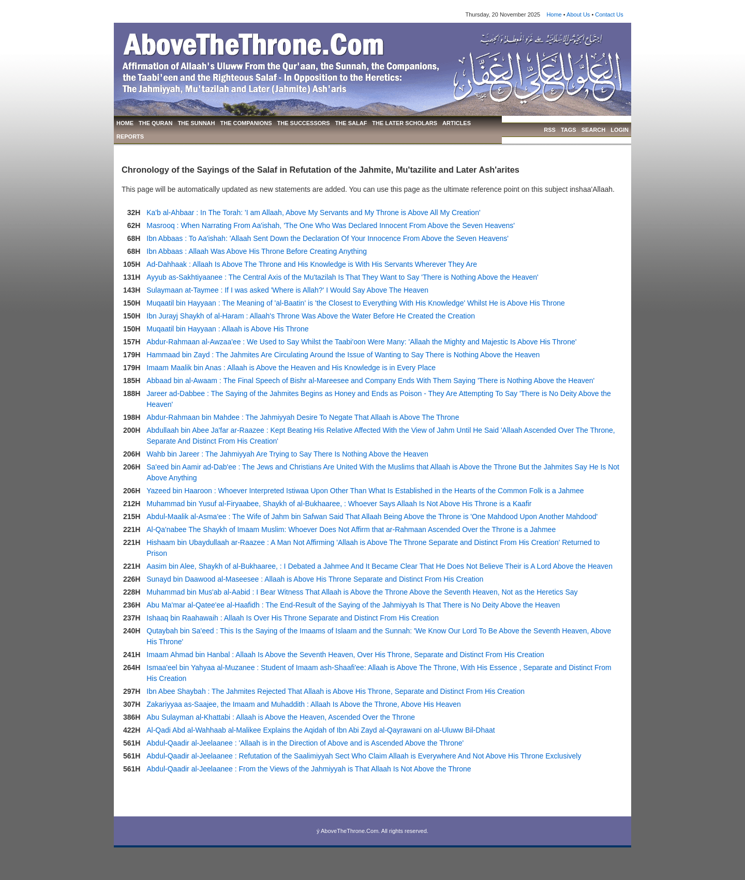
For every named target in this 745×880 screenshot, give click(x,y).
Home (553, 14)
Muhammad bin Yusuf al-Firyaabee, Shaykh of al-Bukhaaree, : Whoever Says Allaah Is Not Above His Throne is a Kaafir (338, 503)
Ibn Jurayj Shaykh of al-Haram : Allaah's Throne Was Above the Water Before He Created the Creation (310, 316)
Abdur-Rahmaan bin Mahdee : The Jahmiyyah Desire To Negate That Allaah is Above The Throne (302, 417)
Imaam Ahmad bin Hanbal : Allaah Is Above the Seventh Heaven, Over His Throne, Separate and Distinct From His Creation (345, 654)
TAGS (568, 130)
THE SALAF (351, 123)
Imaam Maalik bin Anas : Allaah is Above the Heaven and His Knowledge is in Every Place (291, 367)
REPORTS (130, 136)
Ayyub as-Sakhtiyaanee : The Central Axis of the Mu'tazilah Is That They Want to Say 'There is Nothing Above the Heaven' (342, 277)
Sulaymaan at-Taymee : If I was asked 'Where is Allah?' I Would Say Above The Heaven (287, 290)
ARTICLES (456, 123)
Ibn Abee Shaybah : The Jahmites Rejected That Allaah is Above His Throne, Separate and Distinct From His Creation (335, 691)
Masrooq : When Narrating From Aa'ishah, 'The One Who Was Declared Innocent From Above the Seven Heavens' (330, 225)
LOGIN (619, 130)
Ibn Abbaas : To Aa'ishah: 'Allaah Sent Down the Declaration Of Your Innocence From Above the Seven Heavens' (327, 238)
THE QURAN (155, 123)
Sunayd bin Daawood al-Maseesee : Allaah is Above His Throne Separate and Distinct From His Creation (314, 579)
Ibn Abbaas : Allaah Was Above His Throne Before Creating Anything (256, 251)
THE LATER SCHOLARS (404, 123)
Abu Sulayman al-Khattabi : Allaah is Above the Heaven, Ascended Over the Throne (280, 717)
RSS (550, 130)
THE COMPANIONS (246, 123)
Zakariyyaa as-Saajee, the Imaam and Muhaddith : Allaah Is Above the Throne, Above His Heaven (303, 704)
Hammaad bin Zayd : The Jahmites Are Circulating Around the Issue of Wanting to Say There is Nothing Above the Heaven (343, 355)
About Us (578, 14)
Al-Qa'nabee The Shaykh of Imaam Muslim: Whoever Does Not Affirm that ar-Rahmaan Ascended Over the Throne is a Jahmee (351, 529)
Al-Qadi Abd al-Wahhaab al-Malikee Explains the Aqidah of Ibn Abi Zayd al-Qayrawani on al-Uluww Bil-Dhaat (320, 730)
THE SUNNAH (196, 123)
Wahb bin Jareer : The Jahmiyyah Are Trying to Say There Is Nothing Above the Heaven (287, 454)
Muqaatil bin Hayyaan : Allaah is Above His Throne (227, 329)
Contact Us (609, 14)
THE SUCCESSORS (303, 123)
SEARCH (593, 130)
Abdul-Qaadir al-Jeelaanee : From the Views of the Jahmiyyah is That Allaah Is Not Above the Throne (308, 769)
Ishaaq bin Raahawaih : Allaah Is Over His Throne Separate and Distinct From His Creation (292, 618)
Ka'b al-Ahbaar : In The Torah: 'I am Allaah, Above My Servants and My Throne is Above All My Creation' (313, 212)
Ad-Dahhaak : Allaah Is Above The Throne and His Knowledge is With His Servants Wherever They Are (311, 264)
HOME (124, 123)
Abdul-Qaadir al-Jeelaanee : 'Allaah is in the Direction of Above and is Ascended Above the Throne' (305, 743)
